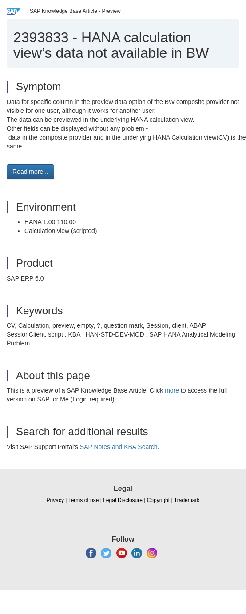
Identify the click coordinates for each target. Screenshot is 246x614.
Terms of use (83, 500)
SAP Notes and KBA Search (119, 446)
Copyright (158, 500)
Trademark (187, 500)
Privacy (55, 500)
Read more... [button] (30, 171)
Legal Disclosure (123, 500)
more (172, 390)
